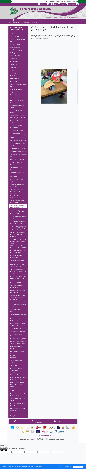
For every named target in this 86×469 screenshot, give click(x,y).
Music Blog (18, 73)
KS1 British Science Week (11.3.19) (17, 404)
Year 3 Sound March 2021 (17, 331)
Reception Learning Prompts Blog (18, 85)
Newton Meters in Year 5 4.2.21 (17, 347)
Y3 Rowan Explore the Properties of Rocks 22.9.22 (18, 246)
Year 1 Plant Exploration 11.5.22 (17, 261)
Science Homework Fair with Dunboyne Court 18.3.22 (18, 277)
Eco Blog (18, 53)
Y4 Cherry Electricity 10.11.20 (16, 361)
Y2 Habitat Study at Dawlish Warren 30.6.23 (18, 185)
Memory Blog (18, 70)
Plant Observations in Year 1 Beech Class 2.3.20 (18, 378)
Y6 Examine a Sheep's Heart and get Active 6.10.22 (18, 222)
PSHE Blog (18, 75)
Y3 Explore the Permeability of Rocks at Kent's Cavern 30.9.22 (18, 241)
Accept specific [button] (68, 466)
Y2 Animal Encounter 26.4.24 (18, 154)
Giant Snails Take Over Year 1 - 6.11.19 (18, 390)
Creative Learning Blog (18, 44)
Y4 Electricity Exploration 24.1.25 (17, 106)
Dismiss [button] (61, 466)
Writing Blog (18, 416)
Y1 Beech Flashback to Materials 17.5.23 (16, 190)
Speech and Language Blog (17, 50)
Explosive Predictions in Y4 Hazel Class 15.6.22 (17, 251)
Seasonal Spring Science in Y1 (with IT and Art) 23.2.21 (18, 342)
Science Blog (18, 95)
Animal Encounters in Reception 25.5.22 (16, 256)
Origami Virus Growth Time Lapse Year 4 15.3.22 (17, 291)
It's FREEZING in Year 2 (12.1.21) (17, 352)
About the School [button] (14, 22)
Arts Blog (18, 33)
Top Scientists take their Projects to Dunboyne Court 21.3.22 (18, 271)
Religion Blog (18, 92)
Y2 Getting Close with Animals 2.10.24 (16, 126)
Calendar (26, 22)
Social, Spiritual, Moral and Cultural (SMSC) (18, 409)
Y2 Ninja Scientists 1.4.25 (17, 98)
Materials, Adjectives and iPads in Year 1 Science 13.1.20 (17, 384)
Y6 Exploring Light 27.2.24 (17, 172)
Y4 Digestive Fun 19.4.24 (17, 159)
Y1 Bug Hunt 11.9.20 (16, 365)
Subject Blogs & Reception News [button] (44, 20)
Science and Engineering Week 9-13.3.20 (17, 369)
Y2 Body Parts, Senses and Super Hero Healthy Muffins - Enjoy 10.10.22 (18, 211)
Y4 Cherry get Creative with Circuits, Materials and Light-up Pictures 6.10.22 (18, 228)
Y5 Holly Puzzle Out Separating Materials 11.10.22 (16, 195)
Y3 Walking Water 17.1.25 (17, 118)
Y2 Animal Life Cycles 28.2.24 (16, 168)
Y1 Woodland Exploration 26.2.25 (17, 101)
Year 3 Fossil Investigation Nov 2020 (17, 356)
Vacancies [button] (35, 22)
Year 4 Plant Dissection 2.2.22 (16, 310)
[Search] (43, 4)
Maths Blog (18, 67)
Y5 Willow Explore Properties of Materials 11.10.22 (18, 201)
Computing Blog (18, 36)
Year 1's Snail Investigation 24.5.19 (17, 399)
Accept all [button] (78, 466)
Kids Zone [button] (60, 20)
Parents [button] (17, 20)
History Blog (18, 64)
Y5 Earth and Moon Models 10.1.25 (17, 121)
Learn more (40, 466)
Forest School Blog (18, 55)
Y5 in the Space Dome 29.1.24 (16, 180)
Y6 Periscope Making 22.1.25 (16, 111)
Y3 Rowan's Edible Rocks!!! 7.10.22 (18, 217)
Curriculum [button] (27, 20)
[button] (32, 86)
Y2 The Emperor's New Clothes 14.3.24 (16, 163)
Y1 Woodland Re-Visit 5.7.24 (18, 140)
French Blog (18, 58)
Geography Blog (18, 61)
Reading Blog (18, 81)
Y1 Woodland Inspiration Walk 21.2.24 (17, 176)
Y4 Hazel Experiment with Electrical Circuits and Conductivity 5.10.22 (17, 234)
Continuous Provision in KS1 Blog (18, 40)
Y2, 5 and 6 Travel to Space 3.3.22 (18, 305)
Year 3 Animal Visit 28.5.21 (17, 328)
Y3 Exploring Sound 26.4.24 (18, 151)
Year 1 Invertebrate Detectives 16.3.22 (15, 282)
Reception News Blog (18, 89)
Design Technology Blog (18, 47)
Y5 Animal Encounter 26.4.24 (18, 148)
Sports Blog (18, 413)
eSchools (33, 439)
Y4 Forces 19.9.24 (15, 133)
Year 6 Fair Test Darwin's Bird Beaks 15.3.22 (17, 286)
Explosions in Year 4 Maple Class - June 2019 (17, 394)
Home (10, 20)
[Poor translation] (5, 450)
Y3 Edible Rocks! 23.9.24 (17, 130)
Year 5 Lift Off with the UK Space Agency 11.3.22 (17, 296)
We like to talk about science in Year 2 (18, 335)
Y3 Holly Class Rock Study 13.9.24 (17, 137)
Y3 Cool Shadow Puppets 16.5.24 (17, 144)
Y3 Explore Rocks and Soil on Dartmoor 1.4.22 (17, 265)
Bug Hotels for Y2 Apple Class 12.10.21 (17, 319)
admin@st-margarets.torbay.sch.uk (64, 421)
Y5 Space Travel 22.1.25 (17, 115)
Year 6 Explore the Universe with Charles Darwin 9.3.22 (18, 300)
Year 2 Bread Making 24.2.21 (18, 338)
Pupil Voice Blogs (18, 78)
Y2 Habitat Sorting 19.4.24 (17, 157)
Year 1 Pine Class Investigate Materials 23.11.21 (18, 315)
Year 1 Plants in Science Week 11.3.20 (17, 374)
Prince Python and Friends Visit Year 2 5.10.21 (17, 324)
